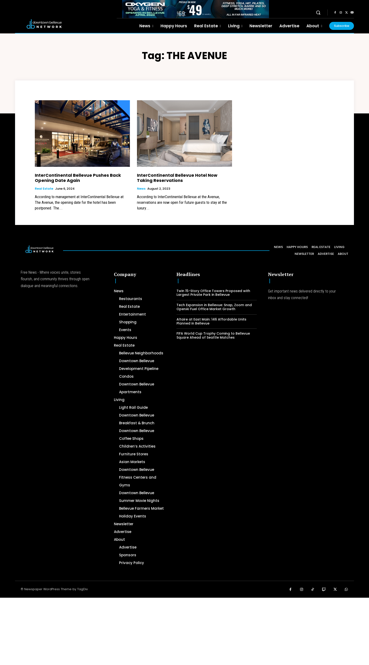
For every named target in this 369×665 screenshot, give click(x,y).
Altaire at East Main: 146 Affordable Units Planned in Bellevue (211, 321)
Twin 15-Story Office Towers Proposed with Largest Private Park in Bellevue (213, 292)
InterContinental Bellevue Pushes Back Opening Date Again (78, 177)
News (141, 189)
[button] (318, 12)
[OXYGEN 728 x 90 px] (195, 9)
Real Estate (44, 189)
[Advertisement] (141, 631)
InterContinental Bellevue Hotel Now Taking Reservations (177, 177)
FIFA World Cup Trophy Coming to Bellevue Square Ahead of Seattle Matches (213, 335)
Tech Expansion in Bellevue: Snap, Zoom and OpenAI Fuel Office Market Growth (214, 307)
